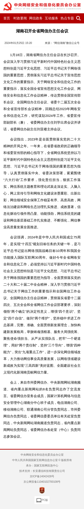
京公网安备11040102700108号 (42, 481)
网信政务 (36, 18)
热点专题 (67, 18)
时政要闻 (20, 18)
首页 (6, 18)
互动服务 (51, 18)
